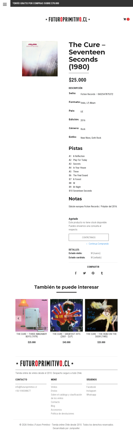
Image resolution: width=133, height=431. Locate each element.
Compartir (93, 266)
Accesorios (56, 410)
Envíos (54, 391)
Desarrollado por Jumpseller (66, 429)
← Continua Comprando (97, 243)
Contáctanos (89, 237)
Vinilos (54, 387)
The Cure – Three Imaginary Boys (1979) (31, 335)
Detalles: (74, 249)
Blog (53, 406)
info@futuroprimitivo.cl (26, 387)
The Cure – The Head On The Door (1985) (101, 335)
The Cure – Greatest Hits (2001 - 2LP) (66, 335)
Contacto (55, 403)
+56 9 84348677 (23, 391)
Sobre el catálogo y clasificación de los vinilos (66, 397)
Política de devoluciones (62, 414)
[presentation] (18, 319)
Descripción (75, 88)
